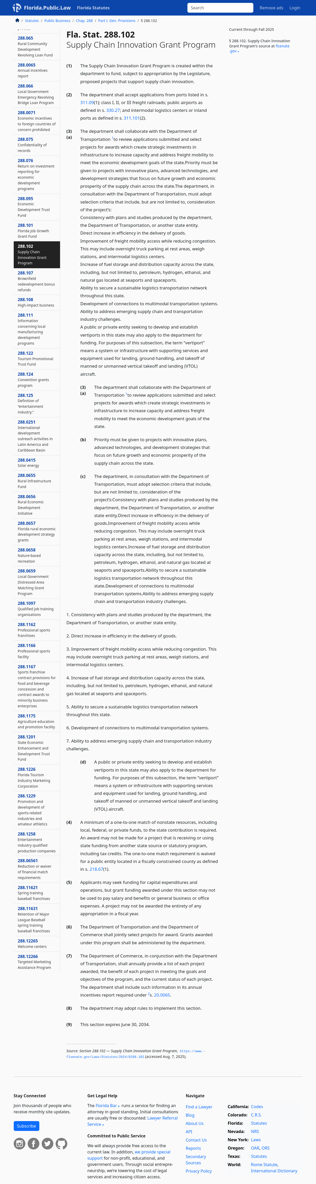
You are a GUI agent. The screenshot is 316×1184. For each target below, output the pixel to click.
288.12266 (34, 962)
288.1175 (36, 721)
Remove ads (271, 8)
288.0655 (34, 481)
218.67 (96, 869)
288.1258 (37, 842)
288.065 (35, 46)
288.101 (33, 230)
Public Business (57, 20)
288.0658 (29, 555)
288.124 (33, 379)
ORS (266, 1148)
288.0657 (37, 531)
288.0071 (37, 121)
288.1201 (34, 748)
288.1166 (34, 651)
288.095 (34, 207)
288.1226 (34, 777)
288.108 (36, 302)
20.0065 (162, 995)
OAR (255, 1148)
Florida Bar (106, 1105)
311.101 (132, 118)
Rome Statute (264, 1164)
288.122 (35, 358)
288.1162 (34, 630)
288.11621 (34, 893)
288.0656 (31, 505)
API (189, 1132)
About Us (195, 1123)
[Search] (220, 8)
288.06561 (35, 869)
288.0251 (35, 436)
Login (295, 8)
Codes (257, 1106)
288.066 (36, 94)
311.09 (87, 102)
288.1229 (32, 809)
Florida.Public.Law (47, 7)
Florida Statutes (93, 8)
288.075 (32, 144)
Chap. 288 (84, 20)
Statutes (32, 20)
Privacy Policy (199, 1171)
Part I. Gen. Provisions (117, 20)
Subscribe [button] (26, 1126)
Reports (193, 1148)
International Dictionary (274, 1171)
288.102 (32, 254)
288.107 (36, 281)
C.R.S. (256, 1115)
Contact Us (196, 1140)
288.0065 (33, 70)
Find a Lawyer (199, 1107)
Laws (256, 1140)
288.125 (30, 404)
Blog (190, 1115)
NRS (255, 1131)
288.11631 (34, 919)
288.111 (32, 329)
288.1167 (37, 686)
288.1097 (36, 608)
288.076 (36, 174)
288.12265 (32, 943)
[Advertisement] (264, 143)
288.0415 (28, 462)
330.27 (113, 110)
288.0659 (33, 582)
